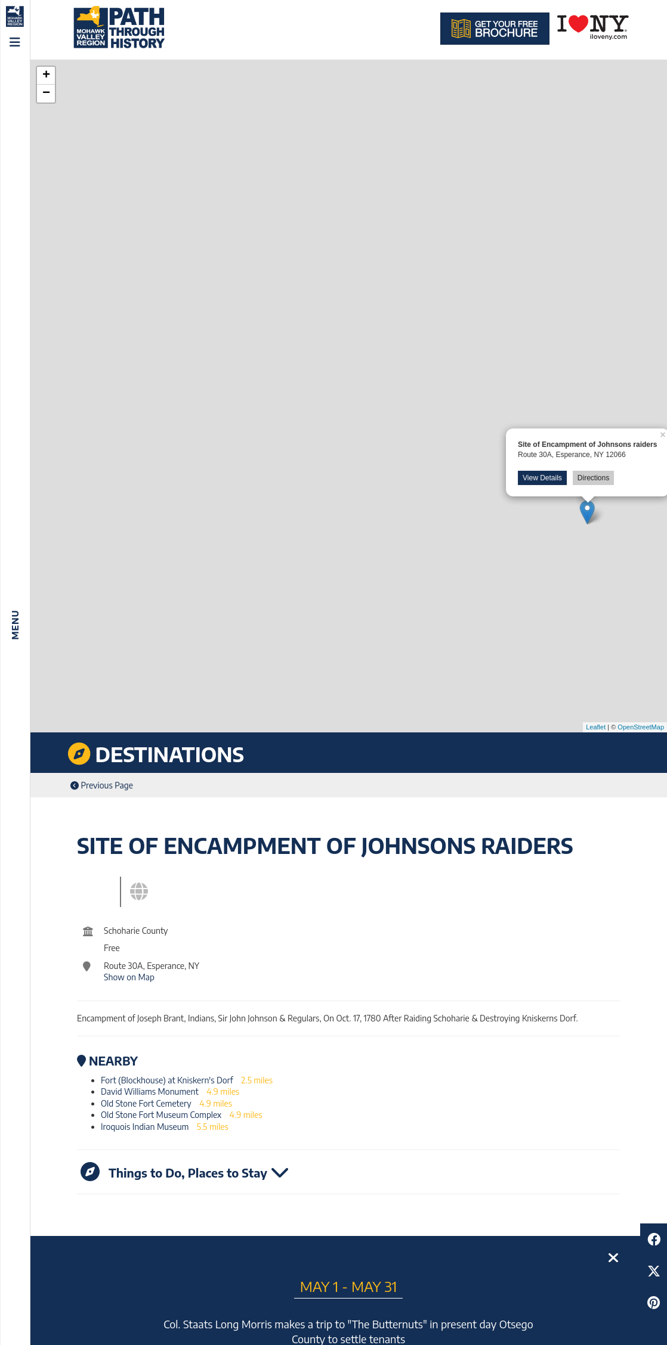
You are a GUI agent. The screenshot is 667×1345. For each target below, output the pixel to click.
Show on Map (129, 977)
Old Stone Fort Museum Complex (161, 1115)
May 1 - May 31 (348, 1286)
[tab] (110, 888)
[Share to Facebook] (653, 1239)
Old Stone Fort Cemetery (146, 1103)
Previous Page (101, 785)
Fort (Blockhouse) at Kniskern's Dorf (167, 1080)
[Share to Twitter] (653, 1271)
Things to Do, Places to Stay (185, 1171)
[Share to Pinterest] (653, 1302)
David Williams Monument (150, 1091)
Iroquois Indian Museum (145, 1127)
